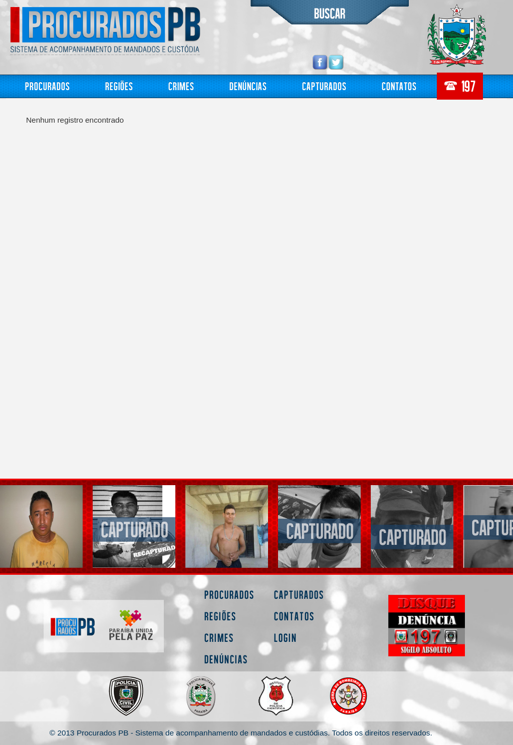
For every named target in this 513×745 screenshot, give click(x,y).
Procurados (47, 86)
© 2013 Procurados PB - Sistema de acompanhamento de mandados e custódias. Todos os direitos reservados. (241, 732)
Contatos (399, 86)
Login (285, 637)
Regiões (119, 86)
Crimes (181, 86)
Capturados (324, 86)
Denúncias (248, 86)
